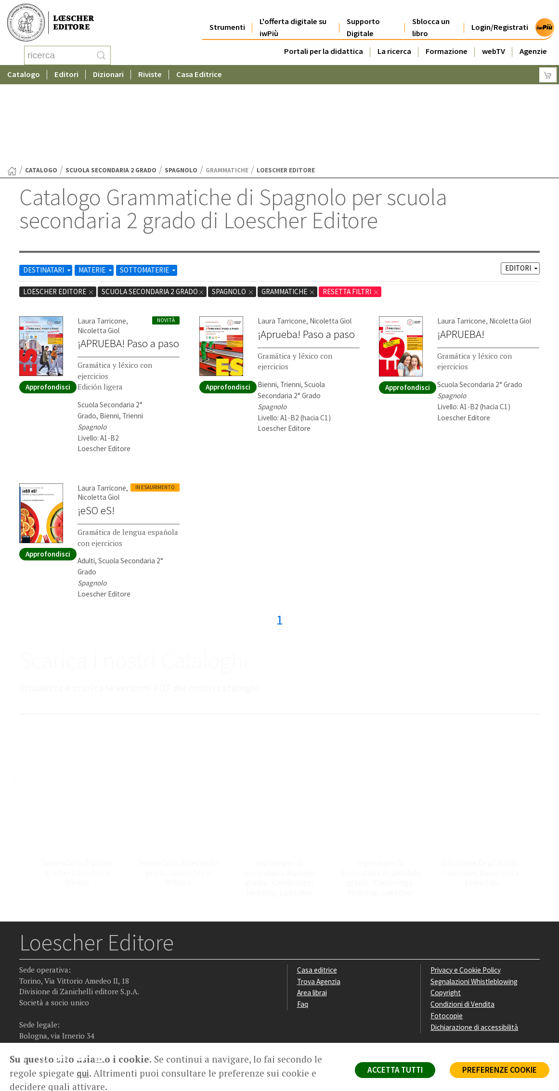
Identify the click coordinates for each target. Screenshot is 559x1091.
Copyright (445, 915)
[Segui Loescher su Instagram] (46, 982)
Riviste (150, 74)
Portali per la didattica (323, 44)
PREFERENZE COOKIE (499, 1070)
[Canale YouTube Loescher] (84, 982)
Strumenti (227, 20)
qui (83, 1073)
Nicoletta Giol (98, 253)
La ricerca (394, 44)
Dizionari (108, 74)
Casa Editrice (199, 74)
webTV (493, 44)
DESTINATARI (47, 192)
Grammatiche (288, 214)
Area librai (312, 915)
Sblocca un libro (431, 20)
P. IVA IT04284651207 (52, 1021)
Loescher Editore (58, 214)
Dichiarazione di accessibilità (474, 950)
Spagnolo (181, 93)
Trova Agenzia (318, 904)
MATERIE (96, 192)
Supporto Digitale (363, 20)
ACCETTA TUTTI (395, 1070)
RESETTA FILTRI (351, 214)
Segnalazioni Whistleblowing (474, 904)
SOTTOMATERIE (148, 192)
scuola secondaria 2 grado (110, 93)
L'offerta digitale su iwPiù (293, 20)
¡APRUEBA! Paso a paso (128, 266)
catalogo (41, 93)
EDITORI (522, 190)
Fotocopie (446, 938)
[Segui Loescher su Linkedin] (65, 982)
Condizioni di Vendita (462, 927)
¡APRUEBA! (460, 257)
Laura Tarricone (102, 243)
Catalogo (23, 74)
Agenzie (533, 44)
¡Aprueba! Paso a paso (306, 257)
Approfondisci (48, 309)
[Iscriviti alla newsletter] (102, 981)
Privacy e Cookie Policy (465, 892)
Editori (66, 74)
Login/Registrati (499, 20)
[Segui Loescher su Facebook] (27, 982)
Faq (302, 927)
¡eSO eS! (96, 433)
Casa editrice (317, 892)
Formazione (447, 44)
